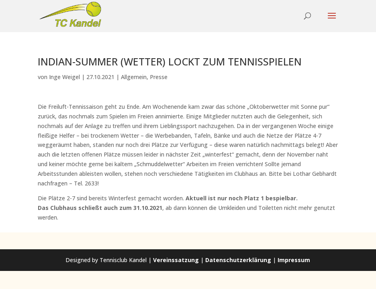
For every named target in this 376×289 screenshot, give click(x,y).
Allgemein (134, 77)
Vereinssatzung (176, 260)
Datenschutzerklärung (238, 260)
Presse (159, 77)
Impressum (294, 260)
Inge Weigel (64, 77)
